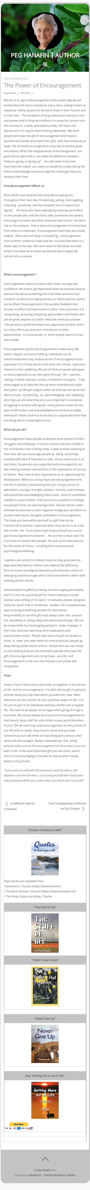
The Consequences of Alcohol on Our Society (67, 807)
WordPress (35, 1175)
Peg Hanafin (10, 93)
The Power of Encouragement (42, 85)
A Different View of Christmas (19, 806)
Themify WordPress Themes (59, 1175)
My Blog (25, 93)
